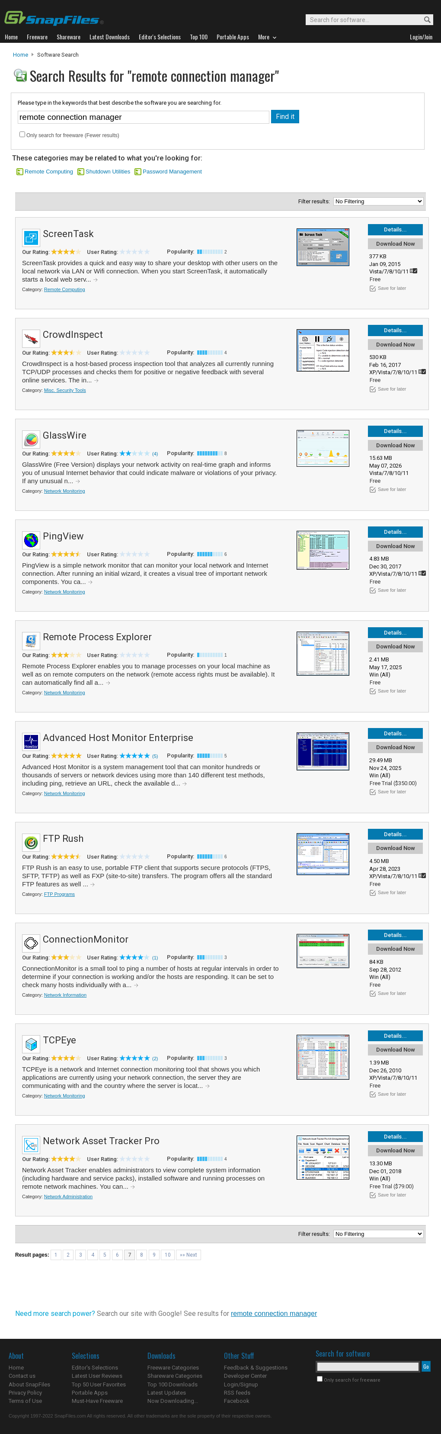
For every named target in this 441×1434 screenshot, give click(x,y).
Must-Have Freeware (97, 1401)
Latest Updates (166, 1392)
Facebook (236, 1401)
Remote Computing (49, 171)
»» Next (188, 1255)
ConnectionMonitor (85, 939)
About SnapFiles (29, 1384)
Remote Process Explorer (97, 637)
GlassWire (64, 435)
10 (168, 1255)
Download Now (395, 244)
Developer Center (245, 1376)
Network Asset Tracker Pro (101, 1141)
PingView (63, 536)
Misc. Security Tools (65, 390)
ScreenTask (68, 233)
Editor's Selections (95, 1367)
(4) (155, 453)
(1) (155, 957)
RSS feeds (237, 1392)
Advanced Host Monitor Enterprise (118, 737)
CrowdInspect (73, 334)
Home (20, 54)
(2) (155, 1058)
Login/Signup (241, 1384)
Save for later (392, 288)
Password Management (172, 171)
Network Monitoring (64, 491)
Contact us (22, 1376)
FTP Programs (59, 894)
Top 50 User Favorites (99, 1384)
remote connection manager (274, 1313)
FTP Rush (63, 838)
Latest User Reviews (97, 1376)
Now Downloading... (172, 1401)
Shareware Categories (174, 1376)
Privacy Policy (25, 1392)
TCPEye (59, 1040)
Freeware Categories (173, 1367)
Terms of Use (25, 1401)
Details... (395, 229)
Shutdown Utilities (108, 171)
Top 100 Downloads (172, 1384)
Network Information (65, 995)
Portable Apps (90, 1392)
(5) (155, 756)
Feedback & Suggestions (256, 1367)
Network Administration (68, 1196)
